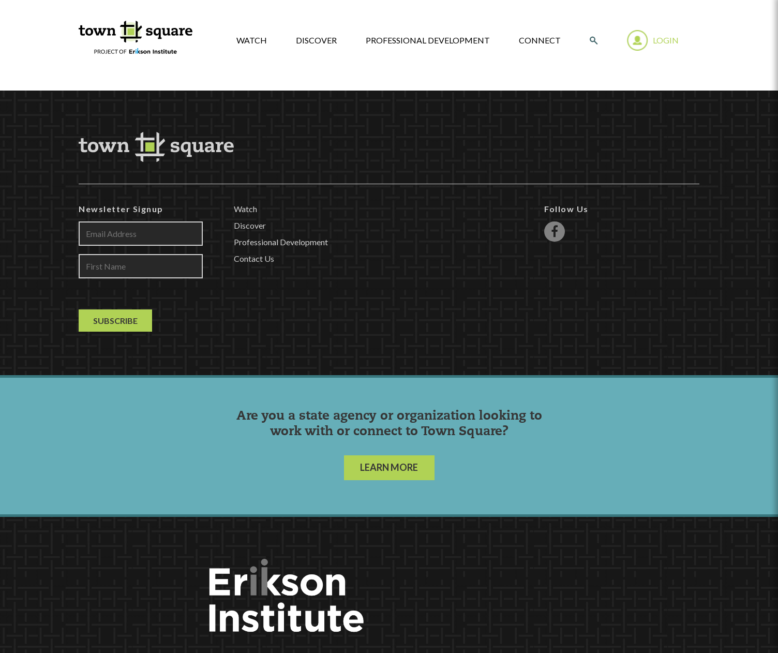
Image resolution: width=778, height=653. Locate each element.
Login (666, 40)
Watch (245, 209)
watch (251, 40)
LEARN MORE (389, 467)
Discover (316, 40)
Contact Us (254, 258)
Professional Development (428, 40)
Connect (540, 40)
